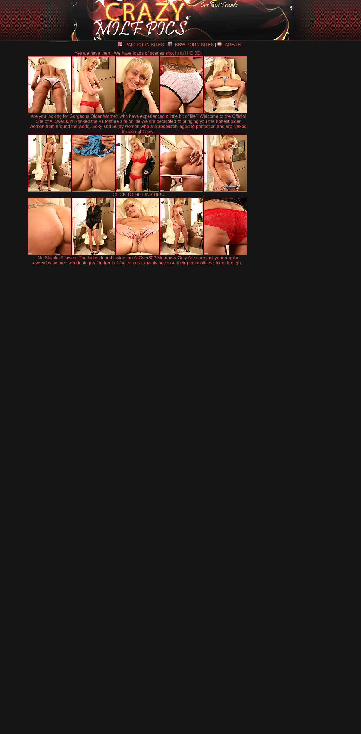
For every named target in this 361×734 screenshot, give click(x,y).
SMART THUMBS (190, 603)
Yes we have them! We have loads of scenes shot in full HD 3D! (138, 53)
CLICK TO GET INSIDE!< (138, 194)
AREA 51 (230, 44)
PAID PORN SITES (141, 44)
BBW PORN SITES (191, 44)
